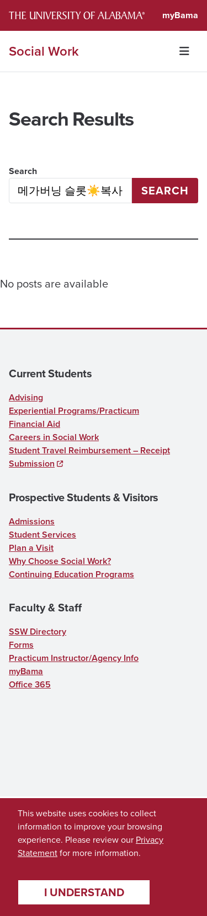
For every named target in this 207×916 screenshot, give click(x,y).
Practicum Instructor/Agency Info (74, 658)
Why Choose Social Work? (60, 561)
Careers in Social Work (54, 437)
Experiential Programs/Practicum (74, 410)
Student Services (42, 534)
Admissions (32, 521)
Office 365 (30, 684)
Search (23, 171)
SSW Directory (37, 631)
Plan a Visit (31, 547)
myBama (180, 15)
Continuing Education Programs (71, 574)
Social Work (44, 51)
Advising (26, 397)
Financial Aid (34, 424)
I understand (84, 892)
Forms (21, 644)
